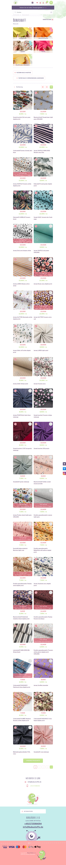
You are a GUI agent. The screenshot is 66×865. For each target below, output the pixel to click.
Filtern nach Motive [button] (24, 72)
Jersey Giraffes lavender (41, 685)
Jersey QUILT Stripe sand (20, 384)
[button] (26, 87)
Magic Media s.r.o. (31, 853)
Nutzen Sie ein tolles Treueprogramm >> (33, 8)
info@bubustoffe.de (33, 827)
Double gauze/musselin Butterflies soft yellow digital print (42, 550)
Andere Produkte (33, 761)
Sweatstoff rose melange (41, 752)
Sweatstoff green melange (21, 482)
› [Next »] (51, 767)
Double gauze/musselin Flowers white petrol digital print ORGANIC (43, 652)
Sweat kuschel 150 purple (41, 448)
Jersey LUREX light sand (41, 350)
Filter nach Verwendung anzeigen (30, 78)
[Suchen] (33, 12)
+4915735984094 (35, 786)
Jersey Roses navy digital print (43, 284)
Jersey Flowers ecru (40, 384)
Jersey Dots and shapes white (22, 250)
